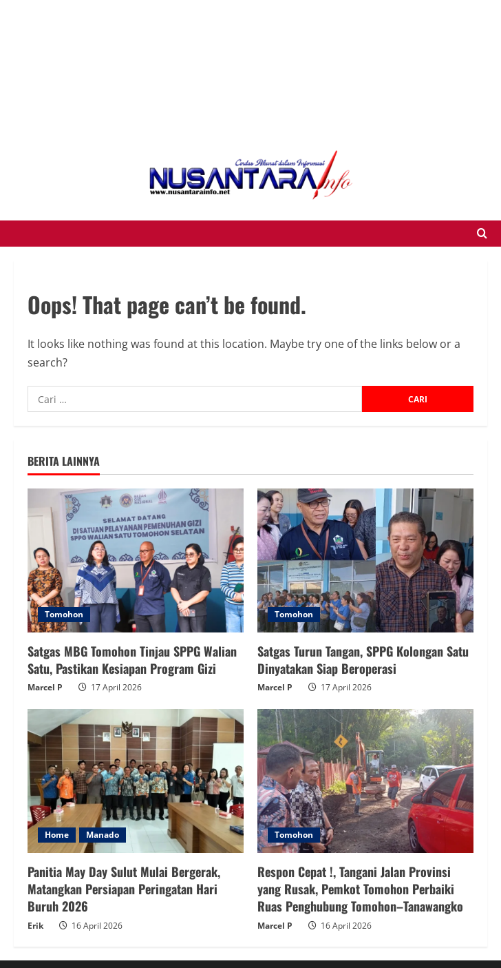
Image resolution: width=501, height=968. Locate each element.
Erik (35, 925)
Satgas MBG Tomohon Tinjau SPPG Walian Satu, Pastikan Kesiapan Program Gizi (132, 659)
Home (57, 835)
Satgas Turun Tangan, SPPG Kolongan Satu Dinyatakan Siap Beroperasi (363, 659)
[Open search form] (482, 233)
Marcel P (45, 687)
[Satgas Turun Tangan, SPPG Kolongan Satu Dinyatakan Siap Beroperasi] (365, 560)
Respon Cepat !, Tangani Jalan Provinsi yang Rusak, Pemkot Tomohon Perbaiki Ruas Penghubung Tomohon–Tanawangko (360, 889)
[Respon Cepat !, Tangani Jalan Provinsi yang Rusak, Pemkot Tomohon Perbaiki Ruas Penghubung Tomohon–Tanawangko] (365, 781)
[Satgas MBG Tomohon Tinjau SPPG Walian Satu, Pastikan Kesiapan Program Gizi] (136, 560)
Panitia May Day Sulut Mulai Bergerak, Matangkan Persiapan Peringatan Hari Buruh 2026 (124, 889)
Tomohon (64, 614)
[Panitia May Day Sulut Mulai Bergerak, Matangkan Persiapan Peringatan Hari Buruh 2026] (136, 781)
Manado (102, 835)
